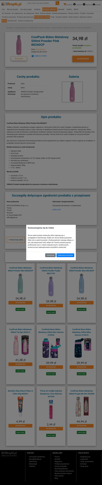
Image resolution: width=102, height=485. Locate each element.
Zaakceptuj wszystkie (65, 255)
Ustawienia (50, 255)
